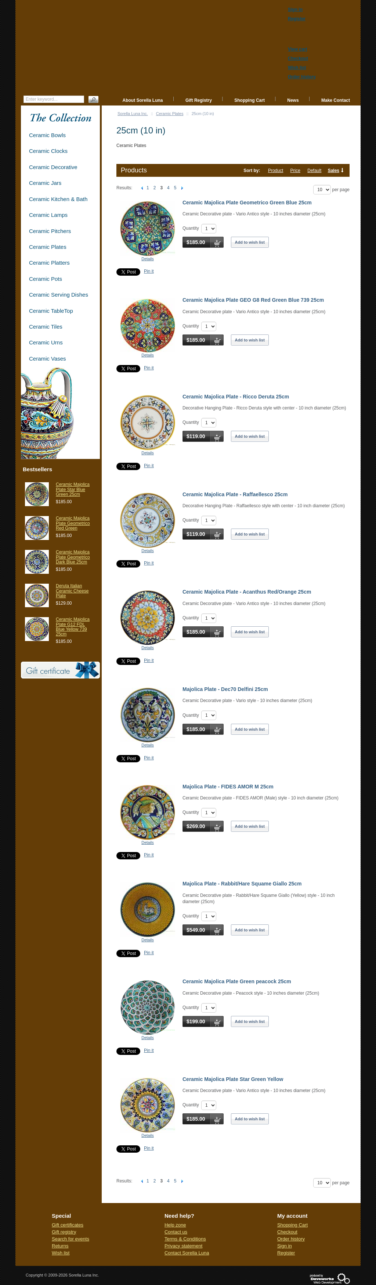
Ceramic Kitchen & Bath (58, 199)
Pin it (149, 271)
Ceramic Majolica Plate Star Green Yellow (232, 1079)
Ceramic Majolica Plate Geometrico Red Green (73, 523)
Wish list (60, 1253)
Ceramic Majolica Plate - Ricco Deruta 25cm (235, 397)
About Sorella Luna (143, 100)
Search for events (70, 1239)
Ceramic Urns (46, 342)
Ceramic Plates (170, 113)
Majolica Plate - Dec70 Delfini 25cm (225, 689)
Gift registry (64, 1232)
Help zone (175, 1225)
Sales (333, 170)
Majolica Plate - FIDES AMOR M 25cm (228, 787)
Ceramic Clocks (48, 151)
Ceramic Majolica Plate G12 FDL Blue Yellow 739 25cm (73, 627)
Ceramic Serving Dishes (58, 294)
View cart (297, 49)
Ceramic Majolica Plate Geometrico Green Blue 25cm (247, 202)
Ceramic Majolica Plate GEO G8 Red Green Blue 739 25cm (253, 300)
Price (295, 170)
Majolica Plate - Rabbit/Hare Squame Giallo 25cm (241, 884)
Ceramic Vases (47, 358)
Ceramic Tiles (45, 326)
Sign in (284, 1246)
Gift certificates (67, 1225)
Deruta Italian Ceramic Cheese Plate (72, 590)
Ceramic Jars (45, 183)
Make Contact (335, 100)
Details (147, 259)
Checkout (287, 1232)
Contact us (175, 1232)
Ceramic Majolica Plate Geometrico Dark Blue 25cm (73, 557)
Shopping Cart (249, 100)
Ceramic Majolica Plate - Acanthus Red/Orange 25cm (246, 592)
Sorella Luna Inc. (133, 113)
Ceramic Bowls (47, 135)
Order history (291, 1239)
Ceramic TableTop (51, 311)
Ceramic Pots (45, 279)
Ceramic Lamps (48, 215)
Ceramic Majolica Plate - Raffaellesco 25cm (235, 494)
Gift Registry (198, 100)
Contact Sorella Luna (186, 1253)
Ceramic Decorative (53, 167)
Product (275, 170)
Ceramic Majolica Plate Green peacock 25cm (236, 981)
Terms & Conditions (185, 1239)
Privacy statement (183, 1246)
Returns (60, 1246)
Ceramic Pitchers (50, 231)
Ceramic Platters (49, 262)
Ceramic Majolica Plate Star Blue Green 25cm (73, 489)
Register (286, 1253)
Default (314, 170)
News (293, 100)
